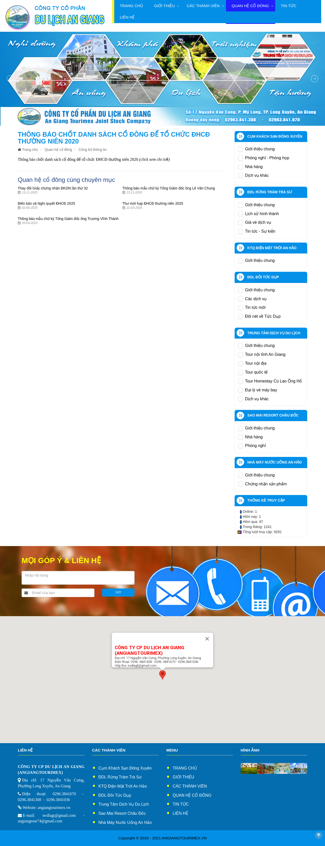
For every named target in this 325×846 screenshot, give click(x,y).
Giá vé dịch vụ (258, 222)
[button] (162, 675)
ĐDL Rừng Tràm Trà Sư (120, 777)
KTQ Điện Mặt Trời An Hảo (123, 786)
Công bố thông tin (92, 150)
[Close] (207, 639)
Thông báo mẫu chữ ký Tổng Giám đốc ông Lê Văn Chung (168, 188)
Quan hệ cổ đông (250, 6)
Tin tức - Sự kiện (260, 231)
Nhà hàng (254, 167)
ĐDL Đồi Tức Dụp (115, 795)
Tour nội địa (255, 363)
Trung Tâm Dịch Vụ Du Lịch (124, 804)
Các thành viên (203, 6)
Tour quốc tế (256, 372)
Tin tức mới (255, 307)
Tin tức (288, 6)
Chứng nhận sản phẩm (266, 484)
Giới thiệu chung (260, 149)
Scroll (319, 835)
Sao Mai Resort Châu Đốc (122, 813)
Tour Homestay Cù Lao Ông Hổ (273, 381)
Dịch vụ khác (257, 175)
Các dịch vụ (256, 299)
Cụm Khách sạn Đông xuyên (125, 768)
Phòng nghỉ (255, 445)
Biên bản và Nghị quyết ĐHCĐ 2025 (46, 203)
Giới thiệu (164, 6)
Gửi (118, 592)
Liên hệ (127, 17)
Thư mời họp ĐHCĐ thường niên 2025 (152, 203)
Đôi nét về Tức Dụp (263, 316)
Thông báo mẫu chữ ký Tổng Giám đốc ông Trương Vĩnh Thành (68, 219)
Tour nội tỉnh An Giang (265, 354)
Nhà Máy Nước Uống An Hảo (125, 822)
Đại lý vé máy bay (261, 390)
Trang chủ (131, 6)
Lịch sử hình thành (262, 214)
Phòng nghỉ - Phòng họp (267, 158)
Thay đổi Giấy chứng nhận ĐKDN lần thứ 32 (53, 188)
